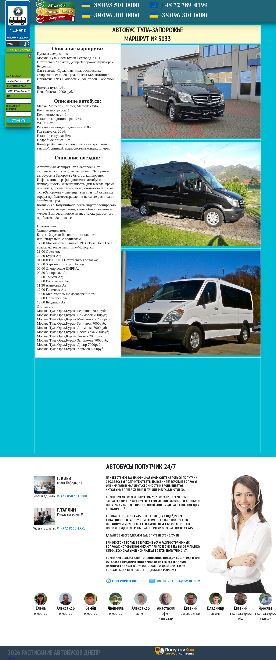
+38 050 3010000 (72, 496)
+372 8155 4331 (71, 528)
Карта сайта (11, 658)
